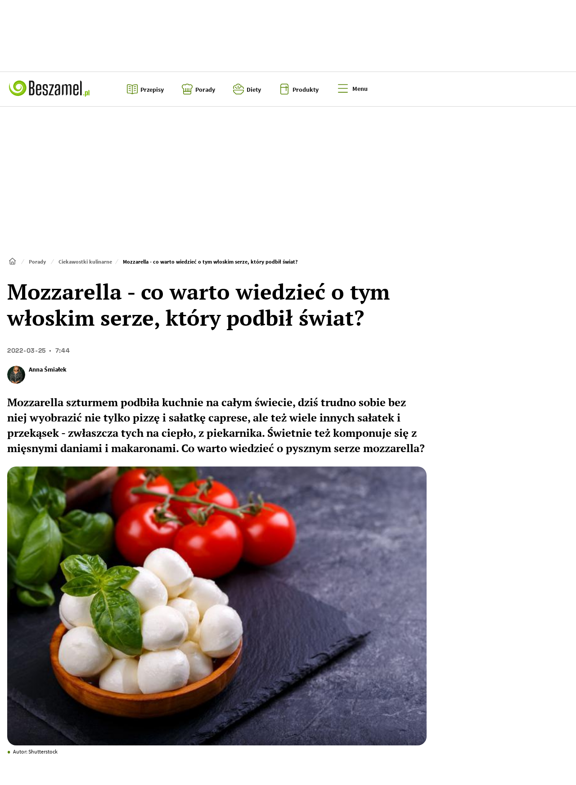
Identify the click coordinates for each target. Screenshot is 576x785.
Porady (37, 261)
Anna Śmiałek (48, 369)
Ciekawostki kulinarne (85, 261)
